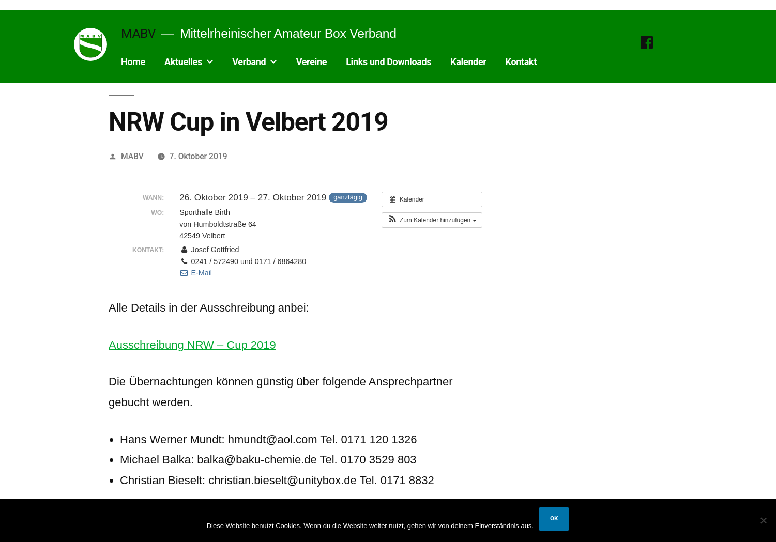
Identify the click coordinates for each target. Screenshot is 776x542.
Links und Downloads (388, 61)
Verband (249, 61)
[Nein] (763, 520)
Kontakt (521, 61)
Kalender (468, 61)
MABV (138, 33)
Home (133, 61)
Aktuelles (183, 61)
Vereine (311, 61)
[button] (431, 220)
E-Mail (195, 273)
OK (554, 518)
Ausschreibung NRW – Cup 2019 (192, 344)
